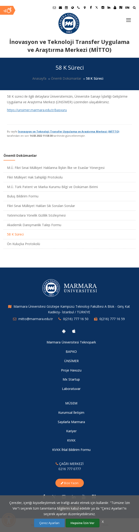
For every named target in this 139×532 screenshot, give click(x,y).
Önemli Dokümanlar (66, 78)
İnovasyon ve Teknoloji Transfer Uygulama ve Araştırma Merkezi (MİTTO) (68, 131)
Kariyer (71, 431)
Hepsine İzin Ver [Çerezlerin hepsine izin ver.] (83, 523)
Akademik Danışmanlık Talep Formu (34, 225)
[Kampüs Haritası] (84, 7)
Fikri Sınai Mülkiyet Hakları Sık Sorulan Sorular (41, 206)
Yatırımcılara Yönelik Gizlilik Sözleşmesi (36, 215)
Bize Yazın (69, 483)
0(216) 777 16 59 (112, 319)
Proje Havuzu (71, 370)
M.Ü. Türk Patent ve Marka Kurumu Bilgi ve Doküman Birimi (52, 187)
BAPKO (71, 351)
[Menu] (129, 18)
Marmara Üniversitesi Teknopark (71, 342)
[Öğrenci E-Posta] (54, 7)
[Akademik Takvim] (66, 7)
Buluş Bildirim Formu (22, 196)
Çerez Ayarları (49, 523)
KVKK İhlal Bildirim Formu (71, 449)
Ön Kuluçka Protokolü (23, 244)
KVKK (71, 440)
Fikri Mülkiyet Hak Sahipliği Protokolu (35, 177)
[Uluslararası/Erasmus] (72, 7)
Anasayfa (39, 78)
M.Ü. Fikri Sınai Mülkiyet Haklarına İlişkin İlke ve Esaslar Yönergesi (56, 167)
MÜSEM (71, 403)
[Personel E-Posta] (60, 7)
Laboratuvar (71, 388)
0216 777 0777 (69, 469)
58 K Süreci (15, 234)
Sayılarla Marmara (71, 422)
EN (127, 7)
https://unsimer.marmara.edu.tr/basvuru (37, 110)
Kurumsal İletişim (71, 412)
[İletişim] (78, 7)
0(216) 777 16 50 (75, 319)
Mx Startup (71, 379)
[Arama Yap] (134, 8)
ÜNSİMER (71, 361)
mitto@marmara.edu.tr (35, 319)
